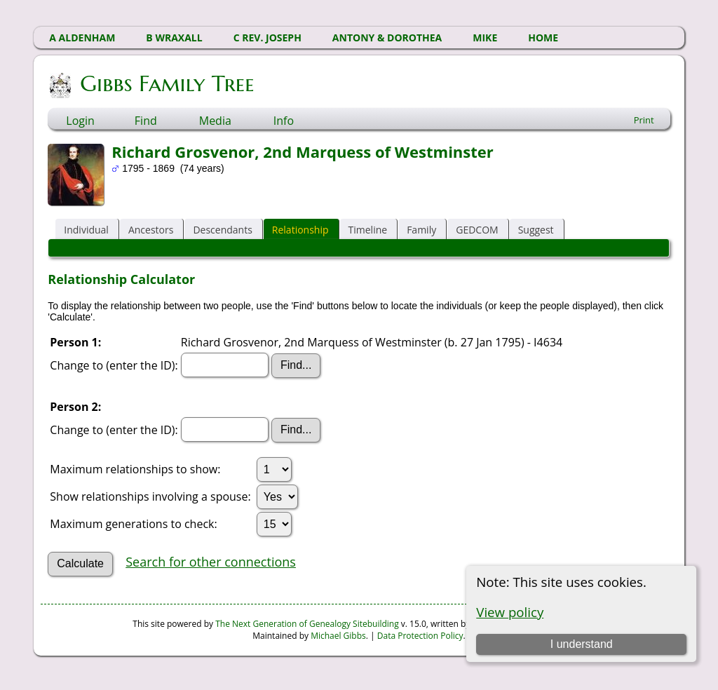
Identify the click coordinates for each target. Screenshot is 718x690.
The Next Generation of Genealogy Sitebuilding (307, 624)
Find (146, 120)
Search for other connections (211, 561)
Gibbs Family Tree (166, 83)
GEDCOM (477, 229)
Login (80, 120)
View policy (509, 612)
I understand (581, 644)
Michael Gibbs (338, 636)
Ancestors (150, 229)
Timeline (368, 229)
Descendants (222, 229)
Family (421, 229)
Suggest (536, 229)
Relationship (300, 229)
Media (215, 120)
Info (283, 120)
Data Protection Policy (420, 636)
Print (644, 120)
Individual (86, 229)
